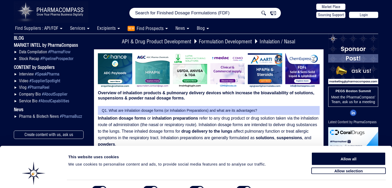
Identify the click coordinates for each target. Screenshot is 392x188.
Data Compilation (45, 51)
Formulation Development (225, 41)
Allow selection (348, 156)
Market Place (331, 6)
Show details (273, 178)
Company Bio (43, 94)
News (180, 28)
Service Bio (44, 100)
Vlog (34, 87)
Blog (201, 28)
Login (364, 15)
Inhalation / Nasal (277, 41)
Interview (39, 74)
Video (39, 80)
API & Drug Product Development (156, 41)
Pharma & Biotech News (50, 116)
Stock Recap (46, 58)
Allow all (349, 144)
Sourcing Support (331, 15)
